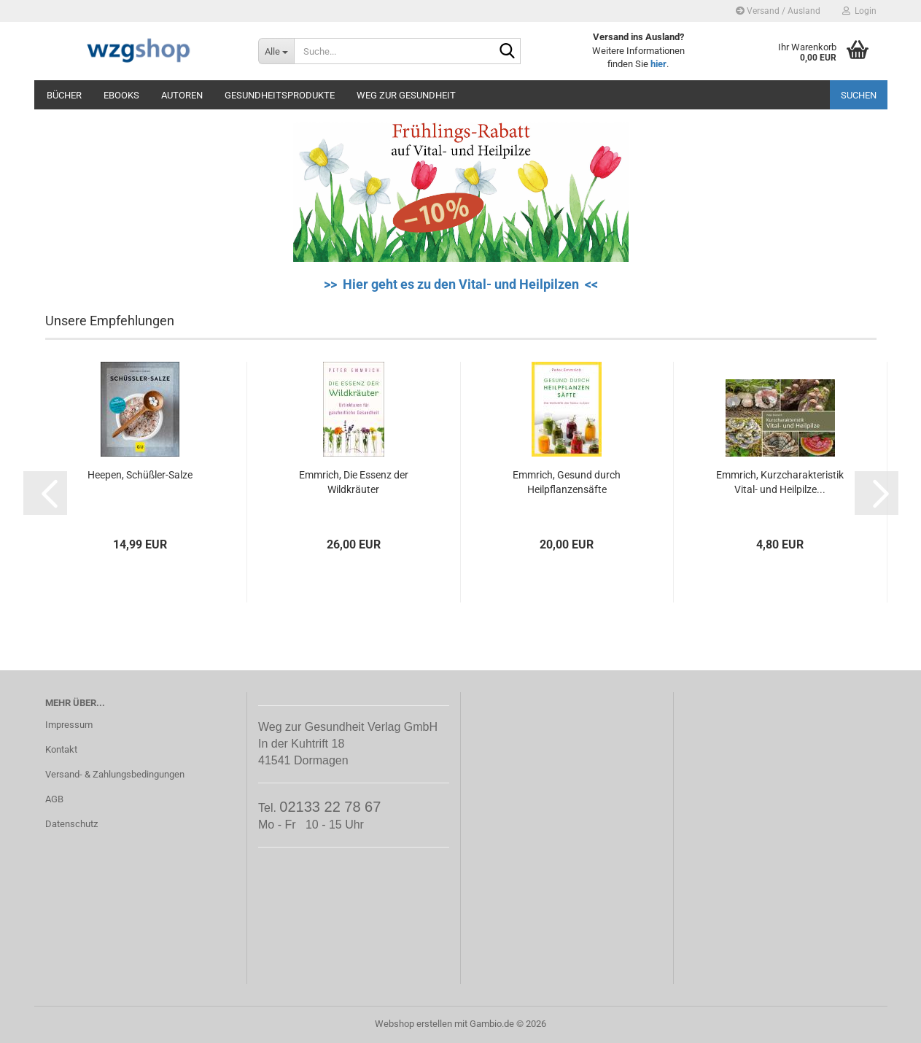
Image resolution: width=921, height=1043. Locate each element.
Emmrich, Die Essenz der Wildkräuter (353, 482)
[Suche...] (276, 51)
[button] (45, 493)
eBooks (121, 95)
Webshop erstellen (413, 1023)
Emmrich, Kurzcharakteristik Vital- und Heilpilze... (780, 482)
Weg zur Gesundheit (406, 95)
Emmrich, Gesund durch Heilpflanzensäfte (567, 482)
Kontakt (61, 749)
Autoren (182, 95)
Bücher (64, 95)
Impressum (69, 724)
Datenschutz (71, 823)
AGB (54, 799)
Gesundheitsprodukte (280, 95)
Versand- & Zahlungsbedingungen (114, 774)
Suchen (859, 95)
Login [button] (859, 11)
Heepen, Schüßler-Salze (140, 475)
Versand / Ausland (778, 11)
